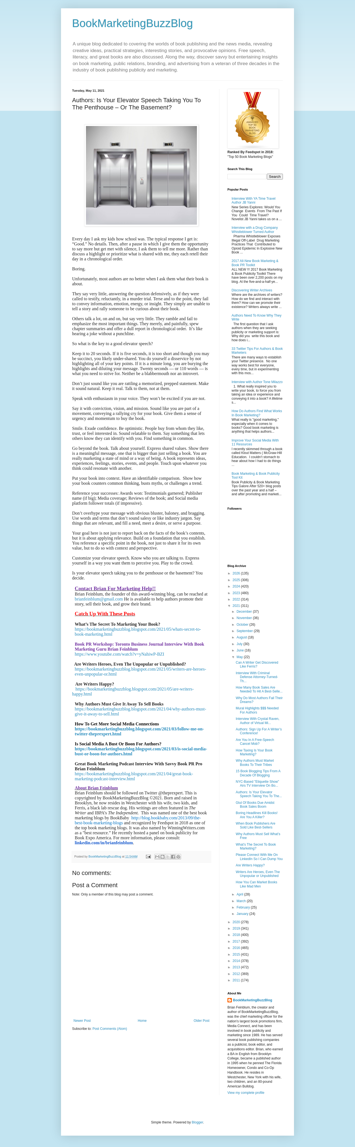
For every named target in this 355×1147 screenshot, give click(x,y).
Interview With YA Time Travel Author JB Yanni (253, 200)
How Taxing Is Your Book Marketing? (254, 752)
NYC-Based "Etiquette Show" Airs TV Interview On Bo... (257, 783)
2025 (237, 580)
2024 (237, 586)
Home (142, 1021)
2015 (237, 954)
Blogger (197, 1122)
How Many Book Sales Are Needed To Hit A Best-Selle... (259, 689)
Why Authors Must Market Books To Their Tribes (255, 762)
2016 (237, 948)
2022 (237, 599)
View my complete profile (245, 1093)
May (240, 657)
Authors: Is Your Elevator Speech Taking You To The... (259, 794)
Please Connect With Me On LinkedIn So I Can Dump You (259, 857)
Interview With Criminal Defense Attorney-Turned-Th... (257, 677)
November (245, 618)
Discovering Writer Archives (252, 290)
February (244, 907)
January (243, 914)
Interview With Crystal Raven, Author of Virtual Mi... (257, 721)
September (245, 631)
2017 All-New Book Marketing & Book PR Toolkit (255, 263)
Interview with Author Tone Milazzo (257, 382)
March (242, 901)
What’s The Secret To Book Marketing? (256, 846)
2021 (237, 606)
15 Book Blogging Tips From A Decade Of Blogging (258, 773)
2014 (237, 961)
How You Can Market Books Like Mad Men (256, 884)
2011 (237, 980)
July (240, 644)
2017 (237, 941)
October (243, 625)
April (240, 894)
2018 (237, 935)
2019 (237, 928)
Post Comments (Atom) (109, 1029)
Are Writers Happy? (250, 865)
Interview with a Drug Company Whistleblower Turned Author (255, 229)
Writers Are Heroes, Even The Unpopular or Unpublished (258, 874)
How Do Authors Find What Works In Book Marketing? (257, 413)
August (242, 637)
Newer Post (82, 1021)
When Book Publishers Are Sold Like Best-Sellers (255, 825)
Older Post (201, 1021)
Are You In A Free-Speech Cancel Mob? (255, 742)
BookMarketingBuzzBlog (132, 23)
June (241, 650)
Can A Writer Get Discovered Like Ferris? (257, 664)
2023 (237, 593)
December (245, 612)
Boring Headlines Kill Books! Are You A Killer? (257, 815)
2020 (237, 922)
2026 (237, 573)
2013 (237, 967)
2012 (237, 974)
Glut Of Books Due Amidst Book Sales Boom (255, 805)
